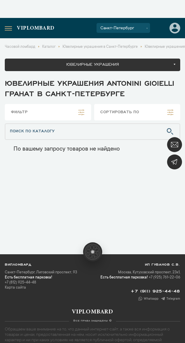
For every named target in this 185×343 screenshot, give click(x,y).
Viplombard (35, 28)
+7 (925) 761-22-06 (164, 277)
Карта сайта (15, 288)
